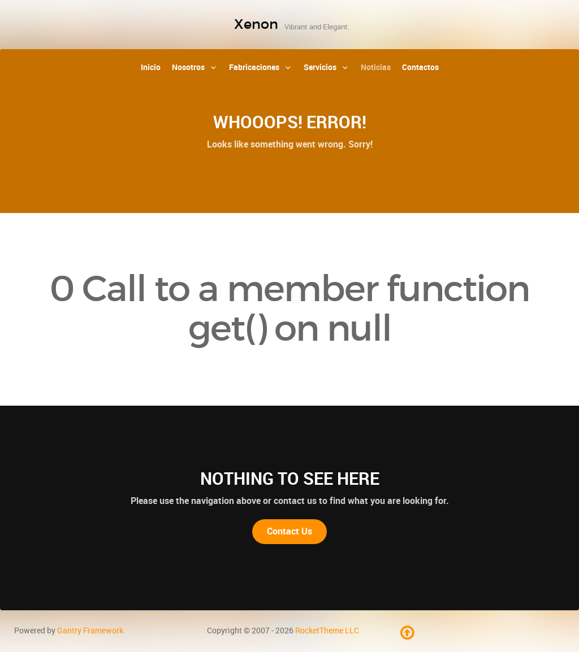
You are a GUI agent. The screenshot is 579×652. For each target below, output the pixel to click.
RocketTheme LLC (327, 630)
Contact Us (289, 531)
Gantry (90, 630)
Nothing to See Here (289, 478)
